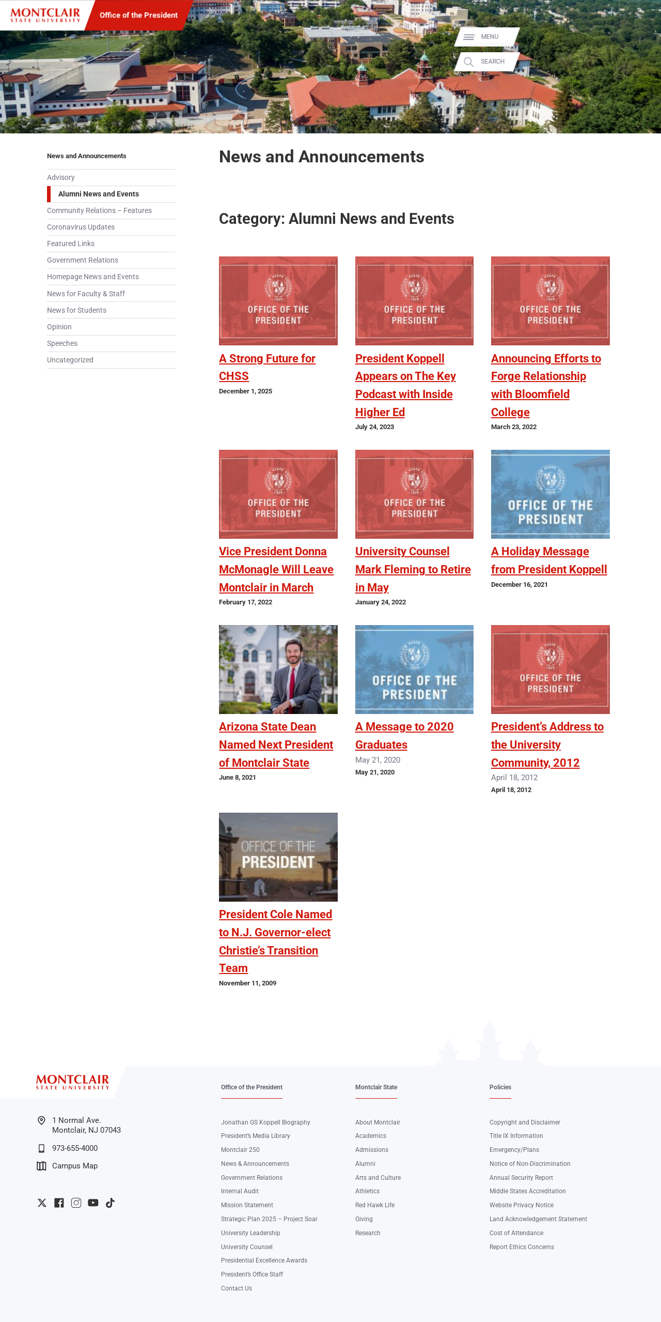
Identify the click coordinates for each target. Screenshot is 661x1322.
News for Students (76, 310)
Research (368, 1233)
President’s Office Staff (252, 1274)
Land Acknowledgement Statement (538, 1219)
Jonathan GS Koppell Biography (265, 1122)
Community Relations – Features (99, 210)
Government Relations (82, 260)
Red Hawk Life (375, 1205)
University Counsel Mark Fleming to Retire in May (413, 569)
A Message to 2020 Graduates (404, 735)
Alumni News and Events (98, 194)
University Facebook (59, 1202)
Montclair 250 (240, 1149)
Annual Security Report (521, 1177)
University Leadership (250, 1233)
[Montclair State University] (45, 15)
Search (641, 61)
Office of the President (139, 15)
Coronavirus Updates (81, 227)
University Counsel (247, 1247)
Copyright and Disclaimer (525, 1122)
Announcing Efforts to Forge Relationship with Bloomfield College (546, 385)
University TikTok (110, 1202)
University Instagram (76, 1202)
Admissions (371, 1149)
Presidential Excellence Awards (264, 1260)
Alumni (365, 1163)
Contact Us (236, 1288)
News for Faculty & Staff (86, 294)
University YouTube (93, 1202)
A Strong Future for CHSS (267, 367)
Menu (638, 37)
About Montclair (377, 1122)
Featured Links (71, 243)
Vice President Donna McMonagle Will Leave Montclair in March (276, 569)
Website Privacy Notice (522, 1205)
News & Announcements (255, 1163)
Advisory (61, 177)
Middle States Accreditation (528, 1191)
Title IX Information (516, 1135)
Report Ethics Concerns (522, 1247)
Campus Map (67, 1166)
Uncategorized (70, 360)
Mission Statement (247, 1205)
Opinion (59, 327)
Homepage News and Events (93, 276)
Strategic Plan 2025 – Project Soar (269, 1219)
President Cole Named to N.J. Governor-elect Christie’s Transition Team (275, 941)
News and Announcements (87, 156)
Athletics (367, 1191)
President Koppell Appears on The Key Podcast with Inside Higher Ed (405, 385)
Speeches (62, 343)
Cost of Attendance (516, 1233)
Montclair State (376, 1087)
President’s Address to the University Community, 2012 (547, 744)
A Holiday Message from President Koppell (549, 560)
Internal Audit (240, 1191)
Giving (364, 1219)
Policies (500, 1087)
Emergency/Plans (514, 1149)
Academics (370, 1135)
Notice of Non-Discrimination (530, 1163)
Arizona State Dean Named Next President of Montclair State (276, 744)
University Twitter (42, 1202)
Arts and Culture (378, 1177)
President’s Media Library (255, 1135)
